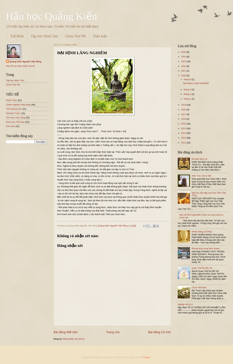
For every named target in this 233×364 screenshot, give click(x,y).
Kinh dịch (10, 126)
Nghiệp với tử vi (185, 304)
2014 (184, 128)
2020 (184, 75)
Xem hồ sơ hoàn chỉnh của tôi (20, 66)
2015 (184, 123)
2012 (184, 138)
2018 (184, 109)
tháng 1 (188, 99)
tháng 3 (188, 89)
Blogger (147, 357)
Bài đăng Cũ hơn (159, 332)
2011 (184, 142)
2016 (184, 119)
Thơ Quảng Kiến (14, 109)
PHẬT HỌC (11, 100)
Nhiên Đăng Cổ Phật (202, 231)
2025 (184, 52)
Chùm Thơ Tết (75, 36)
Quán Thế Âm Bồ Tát (202, 268)
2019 (184, 105)
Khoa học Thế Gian (15, 122)
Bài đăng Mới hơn (65, 332)
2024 (184, 56)
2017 (184, 114)
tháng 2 (188, 94)
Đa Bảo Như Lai (199, 159)
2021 (184, 70)
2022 (184, 66)
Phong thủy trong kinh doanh (206, 248)
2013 (184, 133)
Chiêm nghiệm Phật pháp (18, 104)
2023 (184, 61)
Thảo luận (100, 36)
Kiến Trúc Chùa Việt (201, 176)
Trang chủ (113, 332)
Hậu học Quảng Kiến (51, 16)
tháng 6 (188, 79)
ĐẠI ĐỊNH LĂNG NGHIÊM (196, 83)
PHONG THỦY (13, 113)
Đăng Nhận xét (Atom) (74, 339)
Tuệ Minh (17, 36)
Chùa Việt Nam (199, 287)
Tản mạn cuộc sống (15, 117)
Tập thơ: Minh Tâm (44, 36)
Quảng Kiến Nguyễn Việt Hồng (25, 61)
